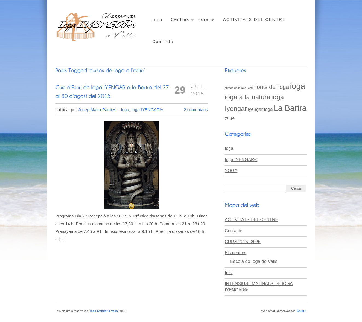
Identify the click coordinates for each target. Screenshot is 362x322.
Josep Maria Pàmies (97, 109)
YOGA (231, 170)
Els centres (235, 252)
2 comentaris (196, 109)
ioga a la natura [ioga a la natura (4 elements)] (247, 97)
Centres (180, 19)
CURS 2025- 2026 (243, 241)
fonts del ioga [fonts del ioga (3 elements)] (272, 87)
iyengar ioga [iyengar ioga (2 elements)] (260, 109)
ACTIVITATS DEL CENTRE (254, 19)
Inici (157, 19)
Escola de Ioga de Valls (254, 261)
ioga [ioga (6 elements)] (297, 86)
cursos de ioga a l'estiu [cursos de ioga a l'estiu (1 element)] (239, 87)
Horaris (206, 19)
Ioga (125, 109)
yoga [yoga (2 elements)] (230, 117)
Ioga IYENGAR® (147, 109)
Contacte (163, 41)
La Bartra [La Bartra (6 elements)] (290, 107)
